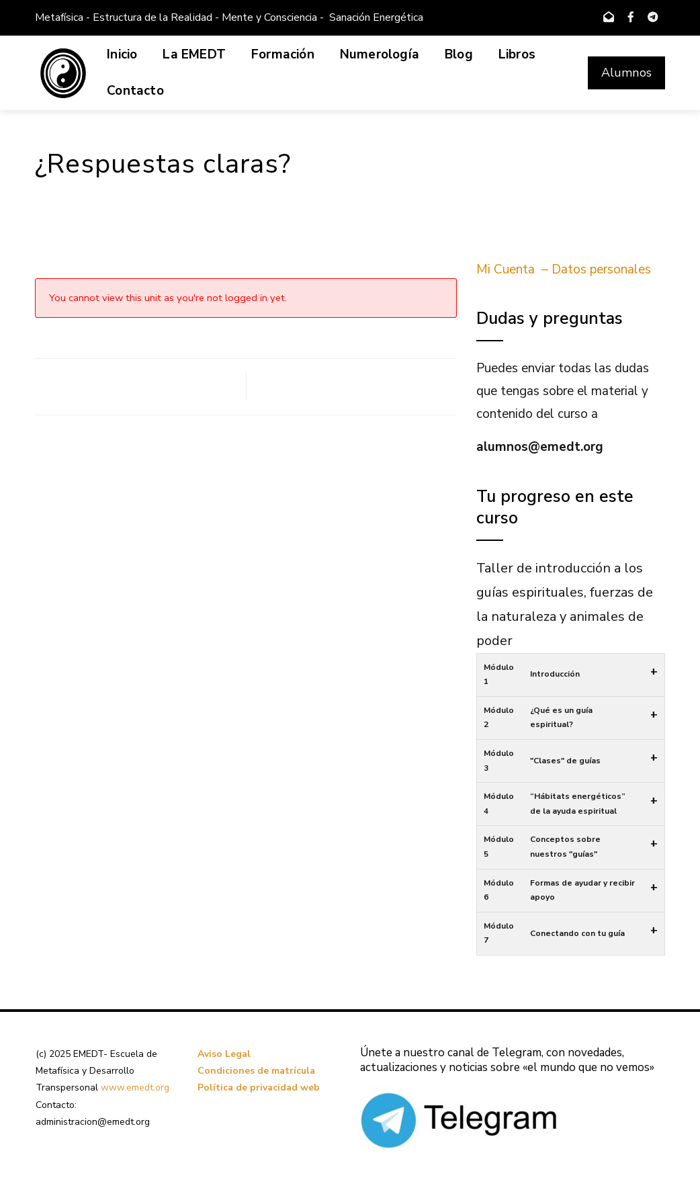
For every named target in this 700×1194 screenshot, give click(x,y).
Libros (516, 54)
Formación (282, 54)
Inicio (122, 54)
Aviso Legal (224, 1054)
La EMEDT (194, 54)
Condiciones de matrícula (256, 1070)
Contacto (135, 90)
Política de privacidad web (259, 1087)
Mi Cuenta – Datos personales (563, 269)
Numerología (379, 54)
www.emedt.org (135, 1087)
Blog (459, 54)
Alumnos (626, 73)
